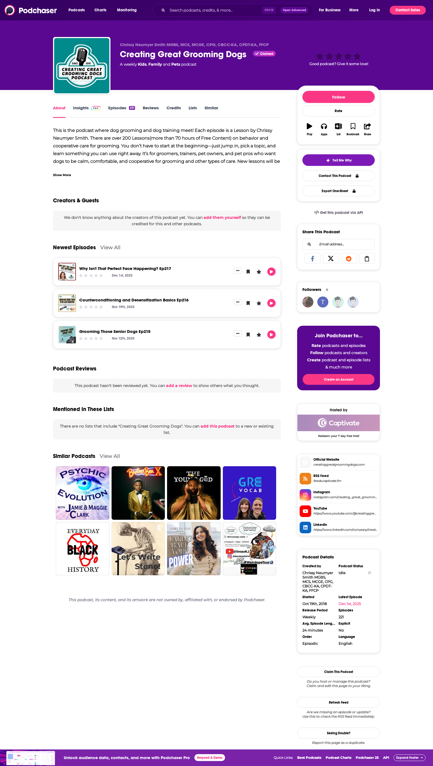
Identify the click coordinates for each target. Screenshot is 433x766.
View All (110, 247)
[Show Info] (369, 573)
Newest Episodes (74, 247)
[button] (78, 10)
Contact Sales (407, 10)
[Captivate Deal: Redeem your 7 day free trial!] (338, 426)
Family (155, 64)
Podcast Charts (338, 758)
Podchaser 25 (367, 758)
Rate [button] (338, 111)
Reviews (151, 107)
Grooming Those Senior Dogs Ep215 (115, 331)
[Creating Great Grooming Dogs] (81, 65)
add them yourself (222, 217)
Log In (374, 10)
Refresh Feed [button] (338, 702)
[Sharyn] (307, 302)
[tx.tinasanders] (322, 302)
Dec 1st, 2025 (350, 603)
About (59, 107)
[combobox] (232, 10)
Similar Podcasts (74, 456)
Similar (211, 107)
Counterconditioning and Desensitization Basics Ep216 (134, 300)
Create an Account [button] (338, 379)
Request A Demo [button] (209, 758)
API (386, 758)
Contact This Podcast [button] (339, 176)
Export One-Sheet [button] (339, 191)
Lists (193, 107)
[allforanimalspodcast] (338, 302)
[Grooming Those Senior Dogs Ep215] (67, 334)
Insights (87, 107)
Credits (174, 107)
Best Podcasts (309, 758)
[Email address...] (338, 244)
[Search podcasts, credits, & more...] (214, 10)
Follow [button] (338, 97)
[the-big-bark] (352, 302)
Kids (142, 64)
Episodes (121, 107)
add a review (179, 385)
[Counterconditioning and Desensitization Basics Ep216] (67, 303)
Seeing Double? (338, 733)
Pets (175, 64)
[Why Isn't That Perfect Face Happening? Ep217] (67, 271)
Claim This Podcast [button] (338, 672)
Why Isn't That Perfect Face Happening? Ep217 (125, 268)
